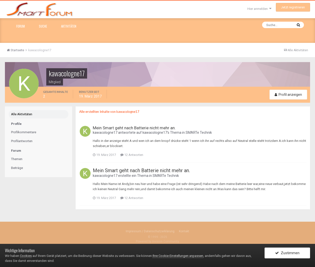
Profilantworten (21, 141)
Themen (16, 159)
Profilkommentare (23, 132)
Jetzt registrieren (293, 7)
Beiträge (17, 168)
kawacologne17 (105, 132)
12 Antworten (131, 155)
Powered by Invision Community (157, 241)
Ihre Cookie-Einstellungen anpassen (178, 256)
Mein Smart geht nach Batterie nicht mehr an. (134, 127)
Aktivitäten (68, 26)
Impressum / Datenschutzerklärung (150, 231)
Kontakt (184, 231)
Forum (20, 26)
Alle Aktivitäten (21, 114)
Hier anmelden (259, 9)
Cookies (26, 256)
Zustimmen (287, 253)
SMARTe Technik (199, 132)
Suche (43, 26)
